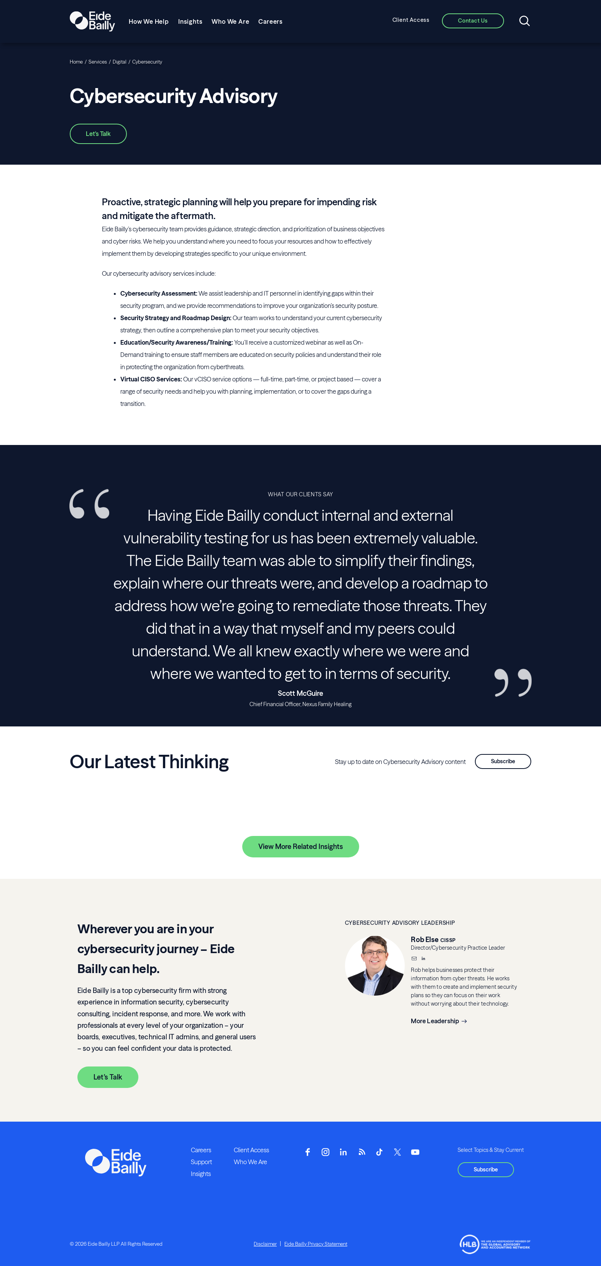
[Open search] (524, 21)
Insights (190, 21)
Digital (119, 62)
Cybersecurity (147, 62)
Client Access (411, 19)
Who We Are (230, 21)
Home (76, 62)
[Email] (414, 959)
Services (98, 62)
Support (201, 1162)
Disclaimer (265, 1244)
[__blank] (423, 959)
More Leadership (435, 1021)
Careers (270, 21)
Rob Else (424, 939)
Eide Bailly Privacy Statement (315, 1244)
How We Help (149, 21)
